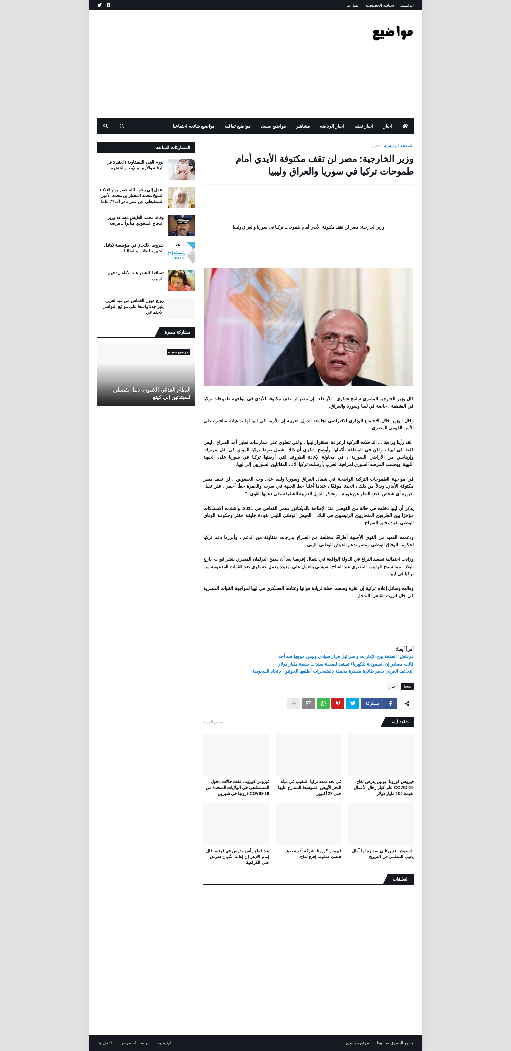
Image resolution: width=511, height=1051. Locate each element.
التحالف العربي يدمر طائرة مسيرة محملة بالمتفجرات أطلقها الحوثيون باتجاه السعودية (333, 671)
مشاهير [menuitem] (303, 126)
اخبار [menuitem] (387, 126)
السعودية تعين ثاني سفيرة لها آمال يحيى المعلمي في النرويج (383, 853)
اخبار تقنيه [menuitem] (363, 126)
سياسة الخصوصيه (379, 5)
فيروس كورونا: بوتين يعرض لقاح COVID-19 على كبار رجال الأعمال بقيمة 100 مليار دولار (384, 787)
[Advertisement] (216, 64)
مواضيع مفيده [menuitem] (273, 126)
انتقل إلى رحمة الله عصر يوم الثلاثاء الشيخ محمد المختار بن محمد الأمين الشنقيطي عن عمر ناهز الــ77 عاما (131, 195)
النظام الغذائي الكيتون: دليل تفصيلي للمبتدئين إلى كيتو (151, 393)
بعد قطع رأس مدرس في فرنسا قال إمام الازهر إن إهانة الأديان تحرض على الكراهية (237, 856)
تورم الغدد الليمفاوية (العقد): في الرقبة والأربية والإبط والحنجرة (135, 165)
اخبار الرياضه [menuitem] (332, 126)
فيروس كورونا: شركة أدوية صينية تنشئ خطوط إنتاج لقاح (312, 853)
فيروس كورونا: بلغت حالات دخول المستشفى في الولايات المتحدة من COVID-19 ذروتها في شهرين (237, 787)
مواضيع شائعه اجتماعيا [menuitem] (194, 126)
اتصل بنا (352, 5)
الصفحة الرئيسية (399, 145)
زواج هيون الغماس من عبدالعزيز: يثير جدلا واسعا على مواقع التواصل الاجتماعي (133, 306)
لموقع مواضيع (358, 1042)
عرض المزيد (213, 721)
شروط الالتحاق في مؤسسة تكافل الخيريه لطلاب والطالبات (134, 248)
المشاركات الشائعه (173, 147)
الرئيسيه (407, 5)
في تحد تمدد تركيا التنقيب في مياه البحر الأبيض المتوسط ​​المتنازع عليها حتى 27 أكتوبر (309, 787)
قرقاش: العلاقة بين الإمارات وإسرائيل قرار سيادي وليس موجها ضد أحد (346, 656)
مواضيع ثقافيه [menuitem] (238, 126)
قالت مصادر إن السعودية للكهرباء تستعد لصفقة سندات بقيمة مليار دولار (346, 664)
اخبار (376, 145)
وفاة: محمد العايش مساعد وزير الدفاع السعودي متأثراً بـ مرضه (136, 220)
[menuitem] (405, 126)
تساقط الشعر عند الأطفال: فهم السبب (136, 275)
